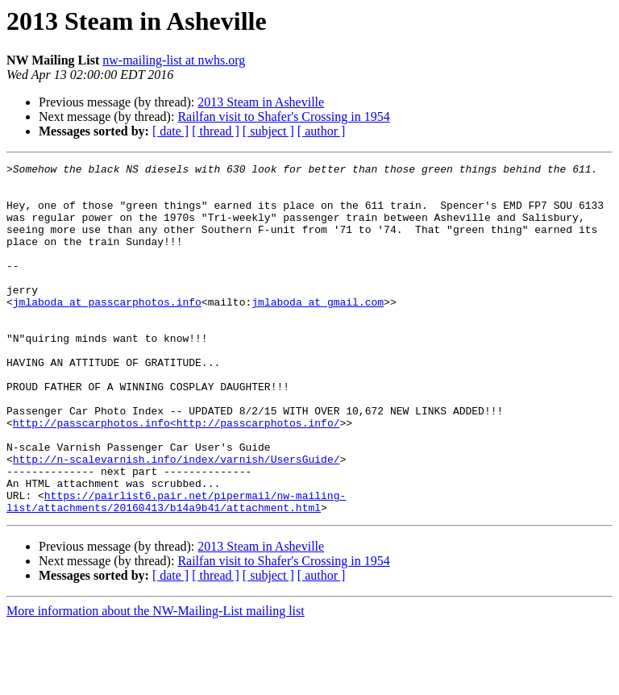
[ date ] (170, 131)
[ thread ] (215, 131)
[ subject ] (268, 131)
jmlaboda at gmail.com (317, 330)
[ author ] (321, 131)
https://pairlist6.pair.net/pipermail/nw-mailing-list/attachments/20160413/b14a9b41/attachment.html (176, 570)
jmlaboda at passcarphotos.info (107, 330)
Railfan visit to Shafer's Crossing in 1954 (283, 116)
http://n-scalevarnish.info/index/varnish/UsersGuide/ (176, 519)
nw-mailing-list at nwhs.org (173, 60)
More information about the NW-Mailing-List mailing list (155, 681)
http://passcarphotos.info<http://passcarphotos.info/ (176, 475)
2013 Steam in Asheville (260, 102)
